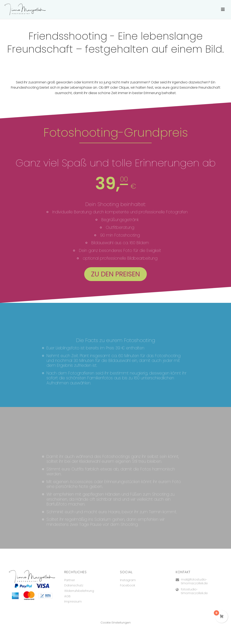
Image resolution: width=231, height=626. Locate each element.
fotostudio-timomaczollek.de (194, 591)
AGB (67, 596)
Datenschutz (73, 585)
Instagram (128, 580)
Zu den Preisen (115, 274)
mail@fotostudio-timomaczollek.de (194, 581)
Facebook (127, 585)
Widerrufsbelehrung (79, 591)
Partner (69, 580)
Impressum (73, 601)
